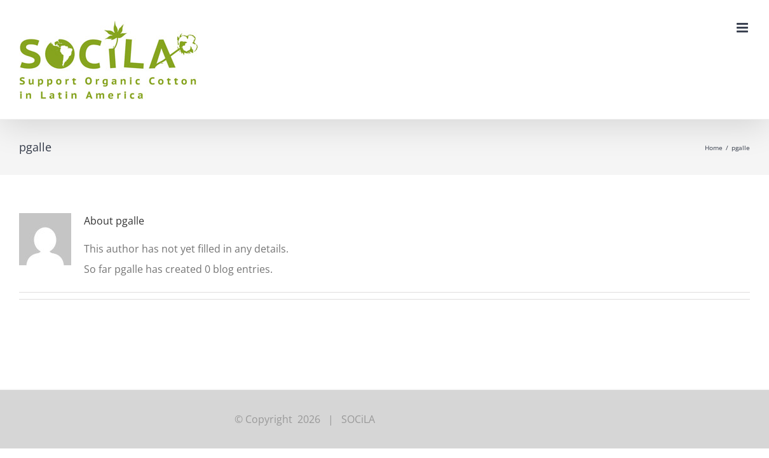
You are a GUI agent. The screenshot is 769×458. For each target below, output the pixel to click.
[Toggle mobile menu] (743, 27)
